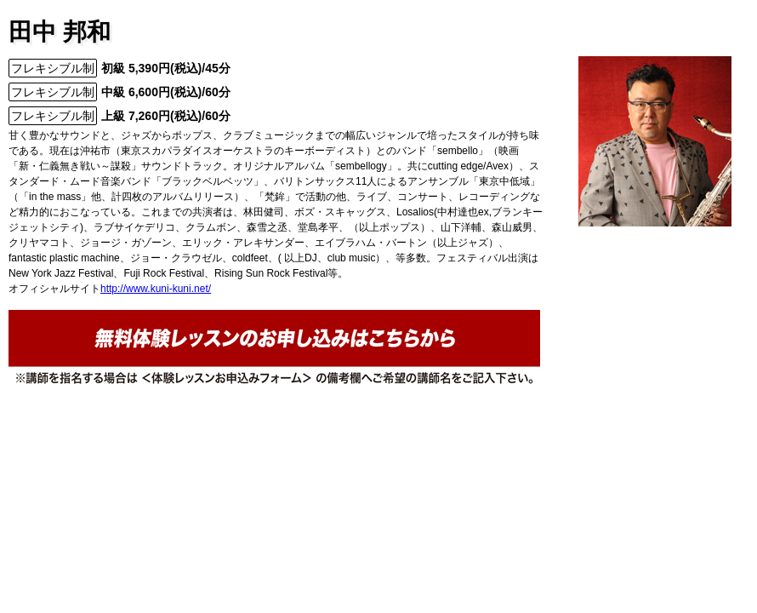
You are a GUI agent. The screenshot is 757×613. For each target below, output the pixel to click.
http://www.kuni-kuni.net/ (155, 289)
